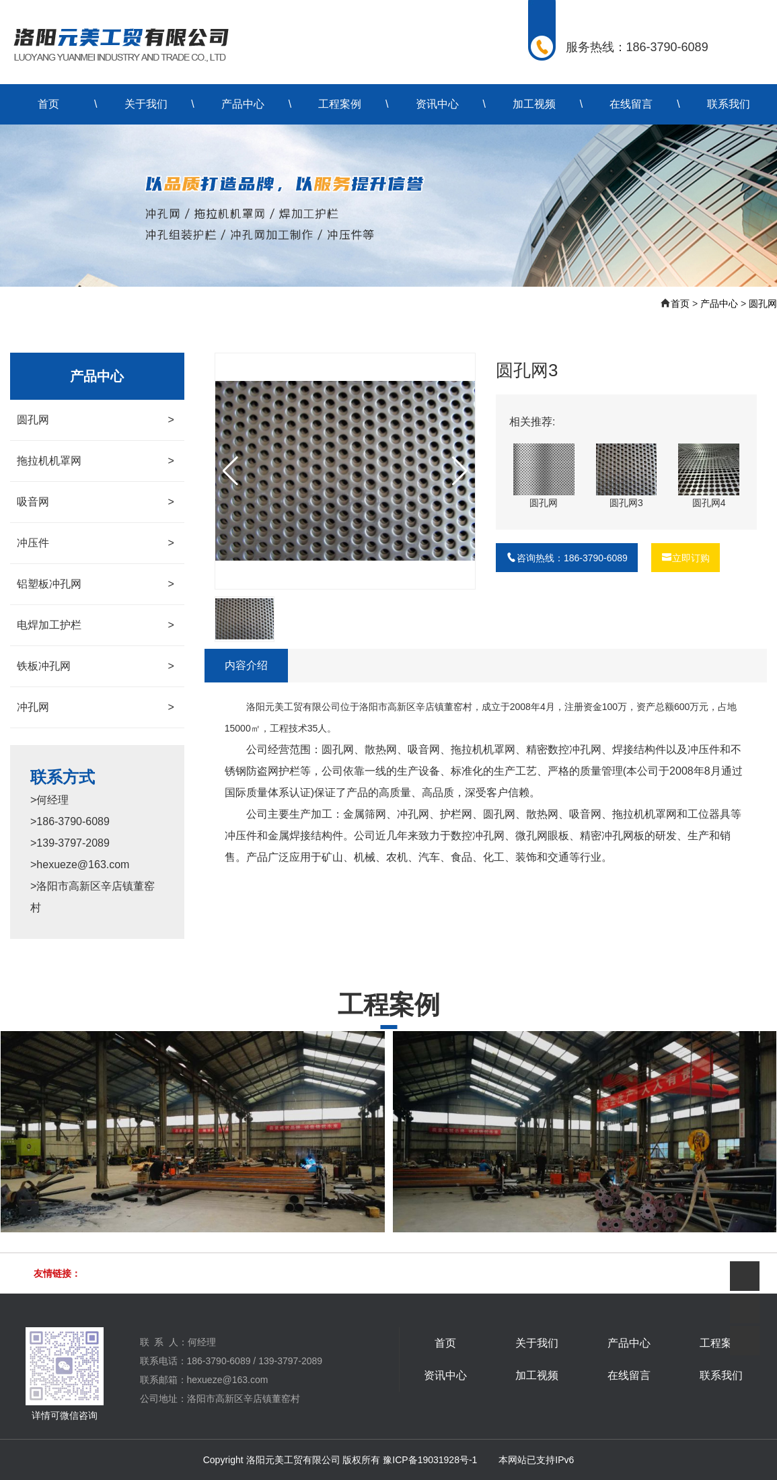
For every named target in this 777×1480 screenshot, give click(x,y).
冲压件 (95, 543)
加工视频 (534, 104)
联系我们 (728, 104)
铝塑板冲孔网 (95, 584)
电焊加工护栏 (95, 625)
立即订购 (685, 558)
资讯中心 (437, 104)
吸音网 (95, 502)
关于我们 (146, 104)
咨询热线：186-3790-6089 (567, 558)
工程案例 (339, 104)
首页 (48, 104)
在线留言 (631, 104)
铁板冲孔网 (95, 666)
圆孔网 (763, 303)
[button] (460, 471)
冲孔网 (95, 707)
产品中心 (242, 104)
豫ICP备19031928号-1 (430, 1459)
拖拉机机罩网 (95, 461)
